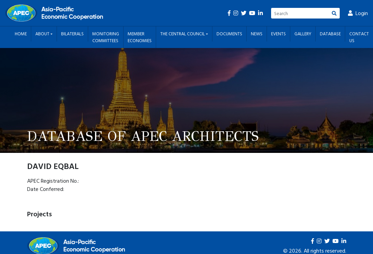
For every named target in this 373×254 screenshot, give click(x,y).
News (257, 33)
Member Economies (140, 37)
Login (358, 13)
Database (330, 33)
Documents (229, 33)
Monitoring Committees (105, 37)
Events (278, 33)
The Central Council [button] (183, 33)
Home (21, 33)
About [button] (42, 33)
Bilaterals (72, 33)
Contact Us (359, 37)
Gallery (302, 33)
